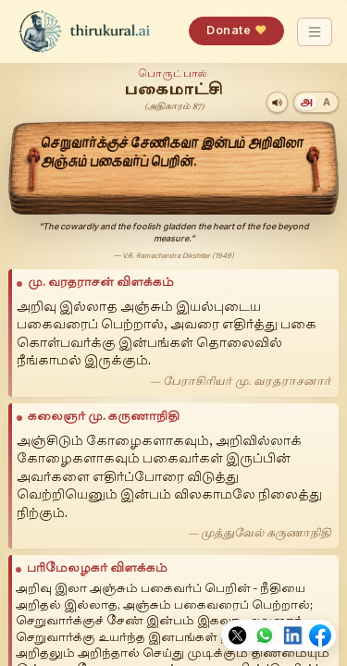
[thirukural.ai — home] (84, 31)
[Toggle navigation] (315, 32)
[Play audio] (277, 102)
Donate (236, 30)
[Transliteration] (326, 102)
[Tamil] (306, 102)
